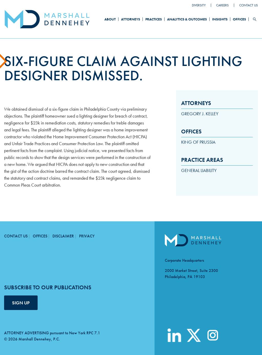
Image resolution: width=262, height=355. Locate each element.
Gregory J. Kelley (200, 114)
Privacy (87, 236)
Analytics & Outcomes (187, 19)
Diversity (199, 5)
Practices (153, 19)
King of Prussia (198, 142)
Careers (222, 5)
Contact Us (248, 5)
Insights (219, 19)
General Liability (199, 170)
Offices (239, 19)
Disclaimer (63, 236)
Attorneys (130, 19)
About (110, 19)
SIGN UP (21, 303)
